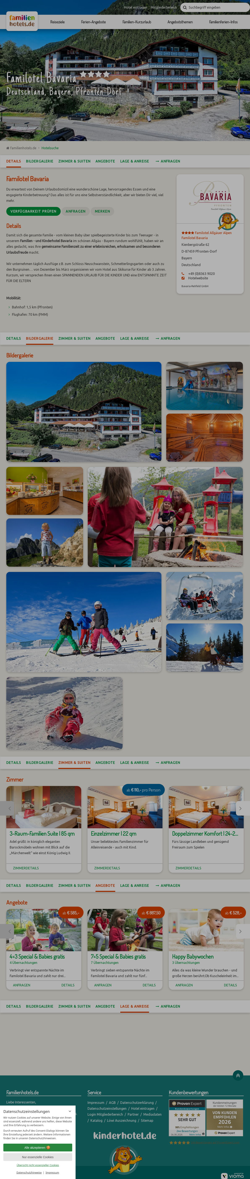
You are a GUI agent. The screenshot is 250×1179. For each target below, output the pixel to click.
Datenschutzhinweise (29, 1172)
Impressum (52, 1172)
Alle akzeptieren (37, 1147)
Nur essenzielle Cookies (38, 1157)
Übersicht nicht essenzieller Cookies (38, 1165)
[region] (37, 1128)
